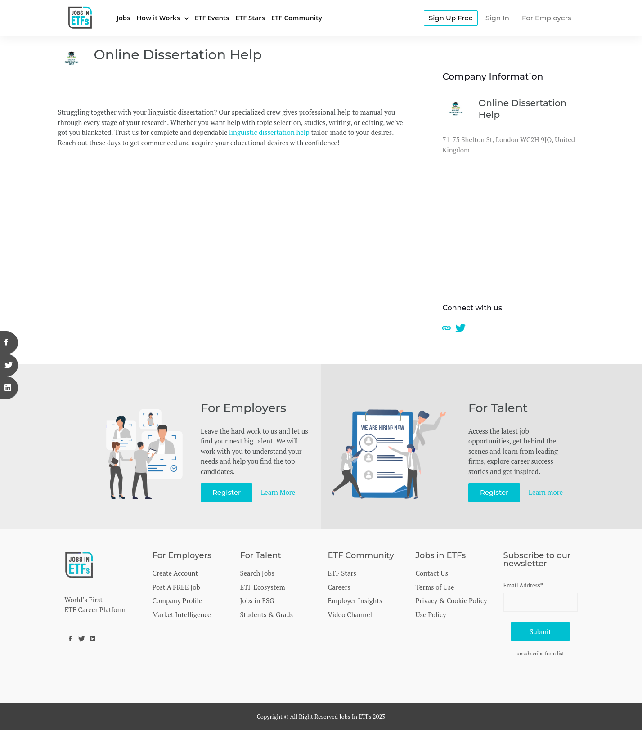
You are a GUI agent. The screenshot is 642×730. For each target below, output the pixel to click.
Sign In (497, 17)
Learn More (278, 492)
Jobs (123, 17)
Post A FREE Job (176, 586)
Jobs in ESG (257, 600)
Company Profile (177, 600)
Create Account (175, 573)
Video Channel (350, 614)
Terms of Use (435, 586)
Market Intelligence (182, 614)
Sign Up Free (451, 17)
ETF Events (212, 17)
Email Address (523, 585)
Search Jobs (257, 573)
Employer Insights (355, 600)
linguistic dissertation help (269, 132)
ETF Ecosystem (262, 586)
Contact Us (432, 573)
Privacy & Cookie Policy (451, 600)
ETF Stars (250, 17)
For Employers (546, 17)
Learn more (546, 492)
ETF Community (296, 17)
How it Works (158, 17)
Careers (339, 586)
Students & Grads (266, 614)
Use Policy (431, 614)
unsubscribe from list (540, 653)
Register (226, 492)
